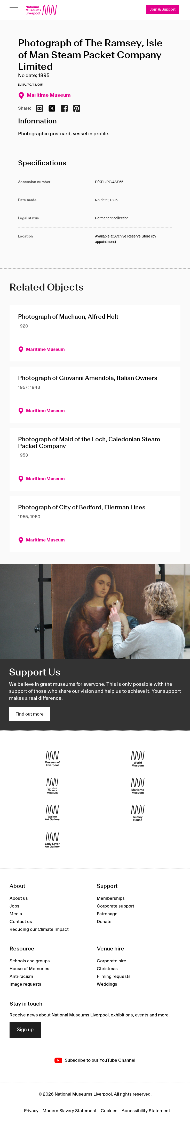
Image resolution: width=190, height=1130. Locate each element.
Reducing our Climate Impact (39, 929)
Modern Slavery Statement (70, 1111)
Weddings (107, 984)
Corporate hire (111, 961)
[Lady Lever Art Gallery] (52, 840)
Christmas (107, 969)
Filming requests (114, 977)
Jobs (14, 906)
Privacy (31, 1111)
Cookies (109, 1111)
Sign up (25, 1029)
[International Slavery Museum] (52, 786)
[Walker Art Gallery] (52, 813)
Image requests (25, 984)
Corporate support (115, 906)
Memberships (111, 898)
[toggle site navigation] (14, 10)
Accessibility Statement (146, 1111)
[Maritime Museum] (137, 786)
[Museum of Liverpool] (52, 758)
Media (16, 914)
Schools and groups (30, 961)
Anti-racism (21, 977)
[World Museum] (137, 758)
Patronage (107, 914)
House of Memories (29, 969)
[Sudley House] (137, 813)
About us (19, 898)
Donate (104, 921)
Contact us (21, 921)
